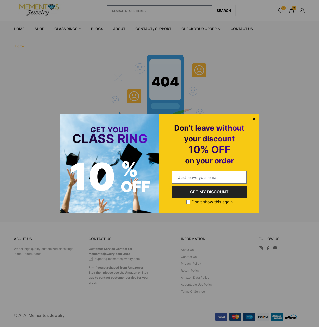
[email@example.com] (209, 177)
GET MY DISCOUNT (209, 191)
